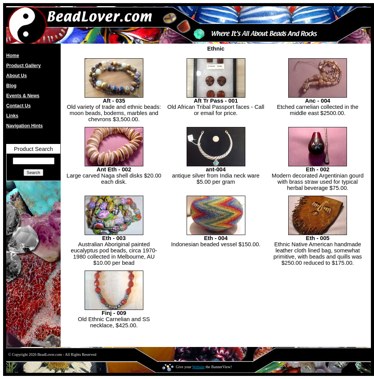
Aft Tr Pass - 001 (216, 101)
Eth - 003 (114, 238)
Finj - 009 (114, 313)
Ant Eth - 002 (114, 169)
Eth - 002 (318, 169)
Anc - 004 (317, 101)
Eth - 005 (318, 238)
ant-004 (216, 169)
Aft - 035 (114, 101)
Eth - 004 (216, 238)
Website (198, 367)
